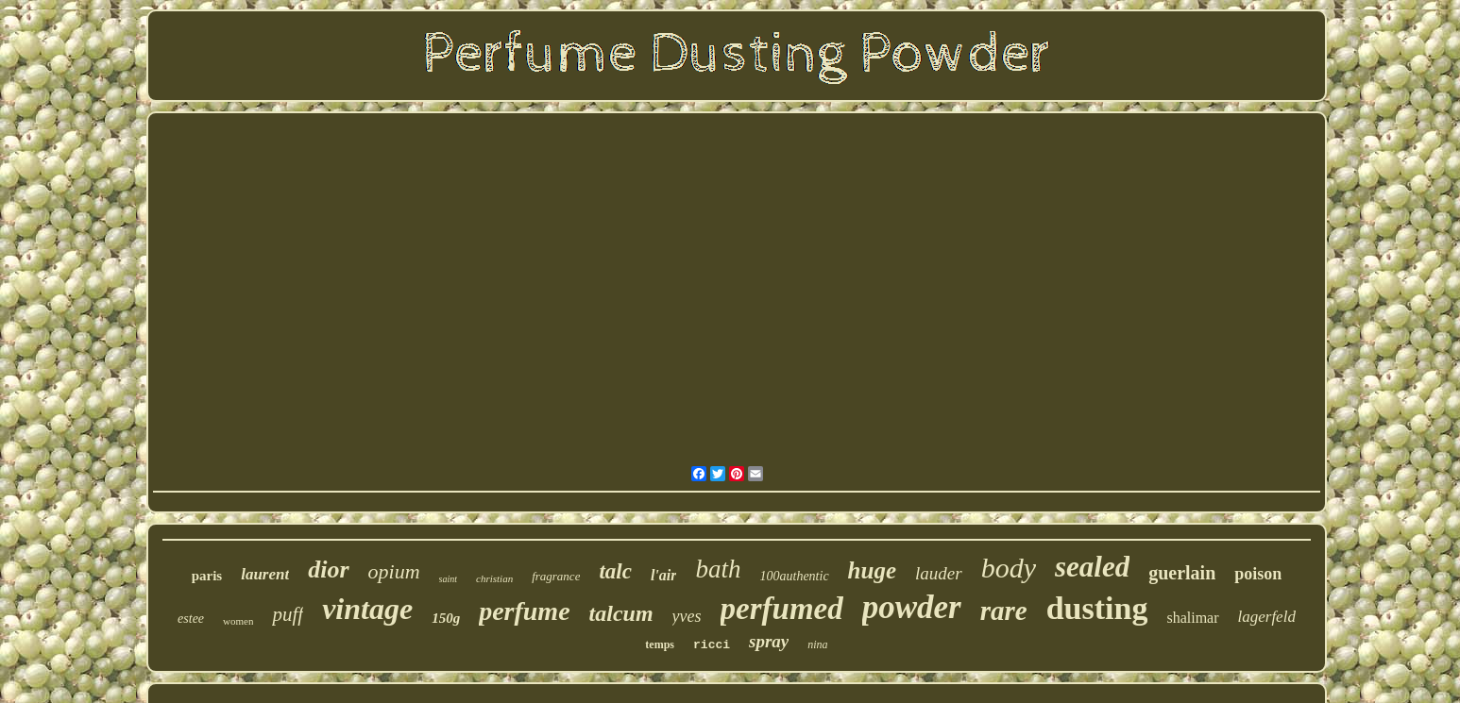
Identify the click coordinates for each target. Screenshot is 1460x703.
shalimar (1192, 618)
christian (494, 578)
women (238, 621)
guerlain (1181, 572)
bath (717, 569)
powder (911, 607)
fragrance (556, 576)
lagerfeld (1267, 617)
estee (191, 618)
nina (817, 644)
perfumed (782, 609)
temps (659, 644)
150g (446, 618)
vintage (367, 609)
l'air (664, 575)
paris (207, 575)
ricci (711, 645)
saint (448, 579)
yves (687, 616)
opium (394, 571)
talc (615, 571)
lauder (938, 573)
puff (287, 614)
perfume (524, 611)
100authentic (794, 576)
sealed (1092, 566)
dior (328, 569)
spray (769, 641)
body (1008, 567)
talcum (621, 613)
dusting (1097, 608)
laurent (265, 574)
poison (1258, 573)
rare (1003, 610)
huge (872, 570)
